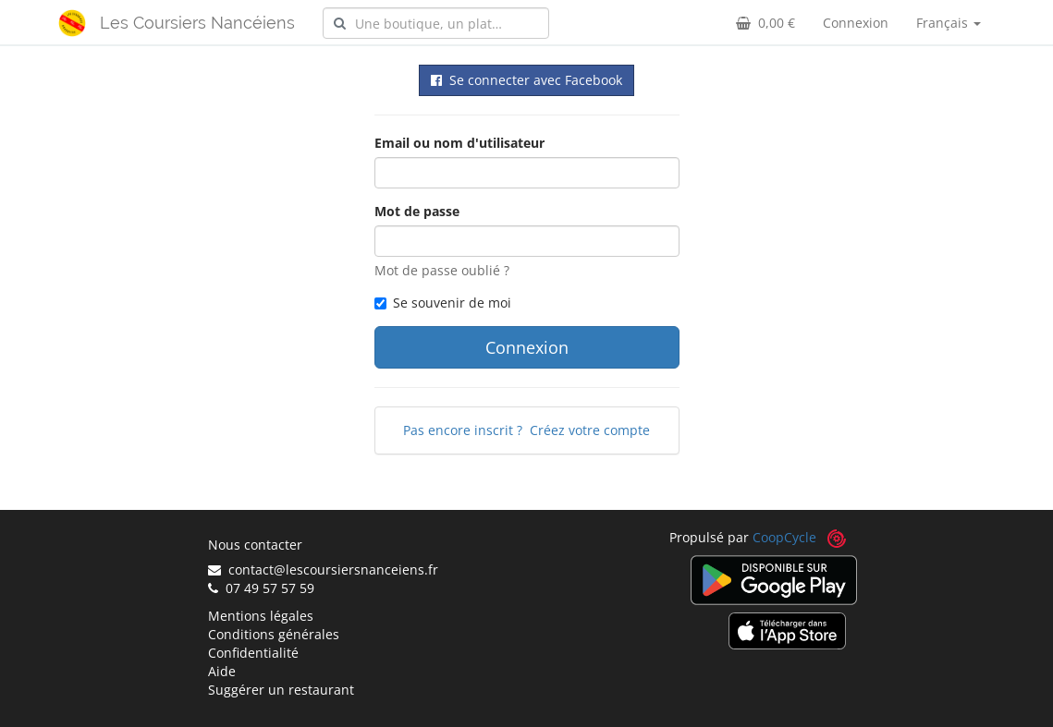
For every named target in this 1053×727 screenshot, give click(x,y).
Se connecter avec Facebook (526, 80)
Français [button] (948, 22)
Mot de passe (416, 211)
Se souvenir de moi (442, 302)
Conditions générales (273, 634)
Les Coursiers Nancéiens (197, 22)
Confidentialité (253, 652)
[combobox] (436, 23)
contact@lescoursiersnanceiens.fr (323, 569)
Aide (222, 671)
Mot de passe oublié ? (441, 270)
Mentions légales (260, 615)
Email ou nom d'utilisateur (459, 142)
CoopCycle (784, 537)
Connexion (855, 22)
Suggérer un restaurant (281, 689)
